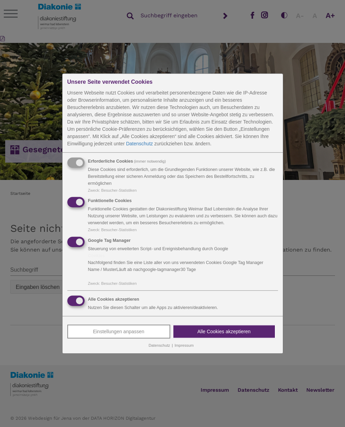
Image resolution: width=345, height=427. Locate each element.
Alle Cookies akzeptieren (223, 331)
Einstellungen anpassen (118, 331)
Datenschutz (139, 143)
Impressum (183, 345)
